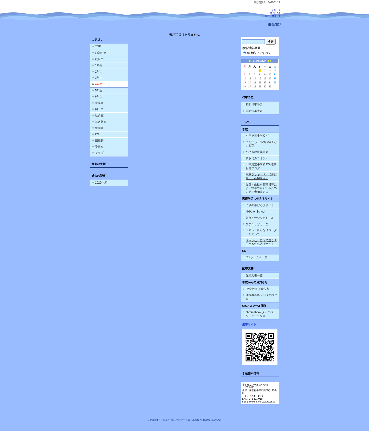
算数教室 (100, 121)
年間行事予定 (254, 111)
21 (254, 82)
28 (254, 86)
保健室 (99, 128)
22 (259, 82)
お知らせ (100, 52)
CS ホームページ (256, 257)
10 (270, 74)
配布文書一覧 (254, 275)
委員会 (99, 146)
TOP (98, 46)
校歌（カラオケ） (257, 158)
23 (265, 82)
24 (270, 82)
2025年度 (101, 182)
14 (254, 78)
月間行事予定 (254, 104)
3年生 (98, 77)
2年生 (98, 71)
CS (97, 134)
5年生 (98, 90)
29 (259, 86)
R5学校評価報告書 (257, 289)
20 (249, 82)
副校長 (99, 140)
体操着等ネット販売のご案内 (261, 296)
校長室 (99, 59)
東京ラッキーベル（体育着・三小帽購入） (261, 176)
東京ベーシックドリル (260, 217)
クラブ (99, 153)
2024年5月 (259, 61)
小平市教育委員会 (257, 152)
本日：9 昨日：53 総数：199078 (272, 13)
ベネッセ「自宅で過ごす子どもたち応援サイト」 (261, 242)
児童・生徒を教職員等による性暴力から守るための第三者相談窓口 (261, 188)
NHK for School (255, 211)
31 (270, 86)
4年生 (98, 84)
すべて (264, 53)
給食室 (99, 115)
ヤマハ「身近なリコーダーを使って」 (261, 232)
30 (265, 86)
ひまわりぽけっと (257, 224)
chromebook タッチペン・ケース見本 (259, 314)
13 (249, 78)
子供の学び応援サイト (260, 205)
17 (270, 78)
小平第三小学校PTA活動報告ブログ (261, 166)
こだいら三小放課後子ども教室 (261, 144)
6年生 (98, 96)
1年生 (98, 65)
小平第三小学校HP (257, 135)
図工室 (99, 109)
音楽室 (99, 103)
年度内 (249, 53)
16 (265, 78)
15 (259, 78)
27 (249, 86)
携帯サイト (249, 324)
